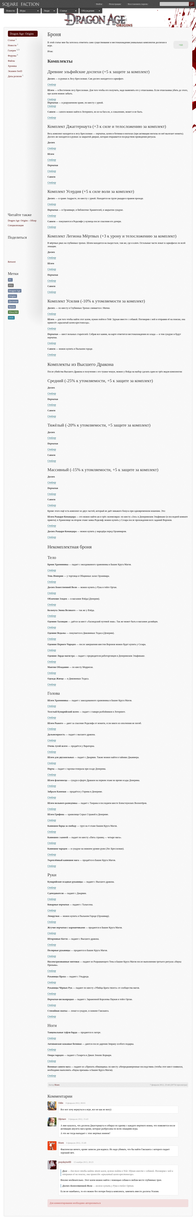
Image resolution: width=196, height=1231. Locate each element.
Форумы (12, 55)
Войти (99, 4)
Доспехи (13, 301)
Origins (12, 296)
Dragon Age (14, 290)
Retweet (12, 261)
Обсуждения (88, 10)
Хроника (12, 66)
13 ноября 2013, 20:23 (83, 1162)
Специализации (16, 225)
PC (10, 279)
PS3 (11, 285)
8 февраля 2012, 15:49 (76, 1143)
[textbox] (177, 4)
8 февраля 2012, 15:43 (78, 1119)
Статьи (63, 10)
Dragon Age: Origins (22, 33)
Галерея (12, 50)
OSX (11, 317)
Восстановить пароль (138, 4)
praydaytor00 (64, 1162)
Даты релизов (15, 76)
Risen (56, 1085)
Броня (12, 306)
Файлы (11, 60)
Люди (47, 10)
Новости (10, 10)
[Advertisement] (24, 145)
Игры (23, 10)
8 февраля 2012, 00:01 (76, 1103)
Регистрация (115, 4)
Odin (60, 1103)
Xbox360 (13, 312)
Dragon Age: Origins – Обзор (22, 220)
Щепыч (62, 1119)
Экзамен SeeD (15, 71)
